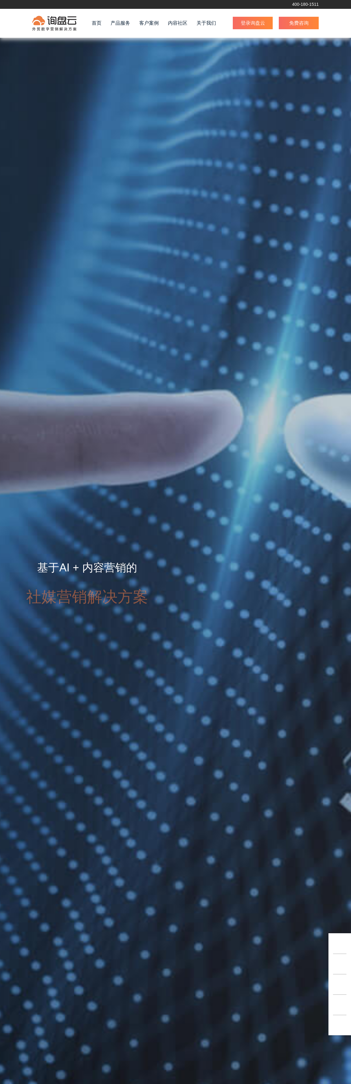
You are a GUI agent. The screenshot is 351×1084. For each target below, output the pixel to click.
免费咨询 (299, 23)
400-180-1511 (305, 4)
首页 (96, 23)
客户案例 (149, 23)
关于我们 (206, 23)
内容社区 (177, 23)
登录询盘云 (253, 23)
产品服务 (120, 23)
